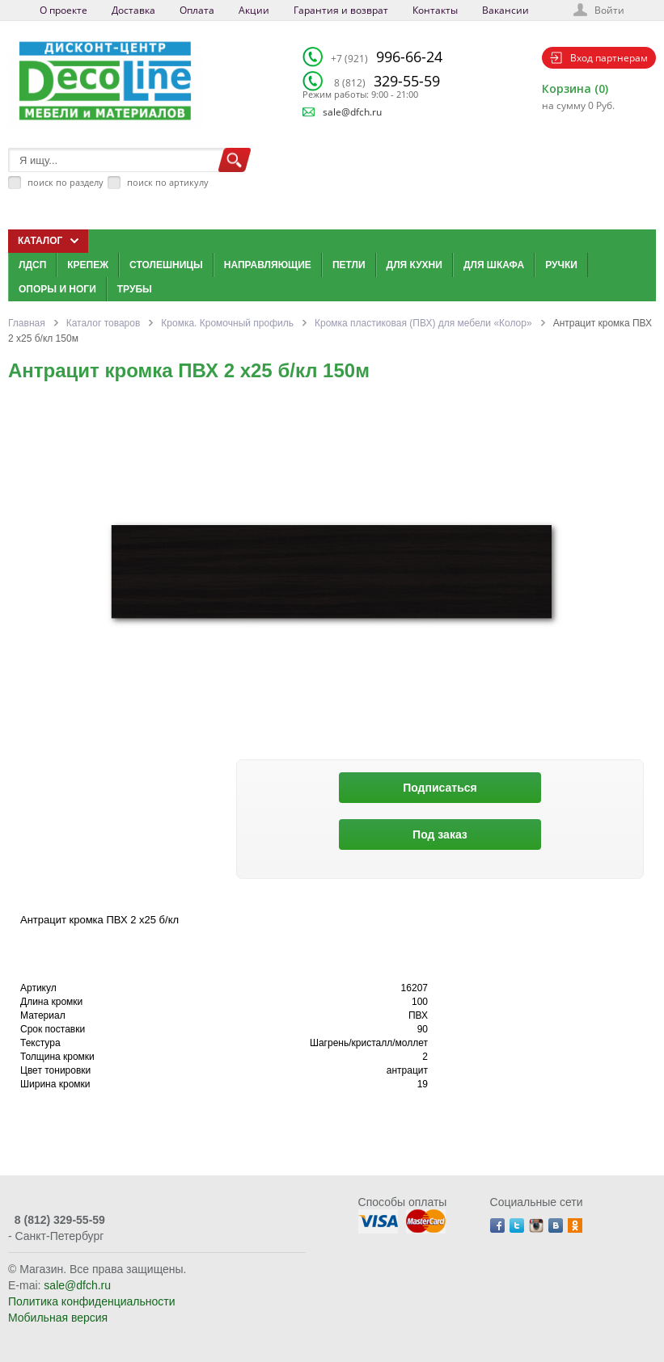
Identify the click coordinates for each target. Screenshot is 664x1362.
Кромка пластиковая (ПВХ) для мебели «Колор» (423, 323)
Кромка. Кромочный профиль (227, 323)
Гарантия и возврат (341, 10)
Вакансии (505, 10)
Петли (349, 265)
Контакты (435, 10)
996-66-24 (386, 56)
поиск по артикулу (168, 182)
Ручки (561, 265)
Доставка (133, 10)
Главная (26, 323)
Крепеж (87, 265)
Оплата (197, 10)
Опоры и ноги (57, 289)
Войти (609, 10)
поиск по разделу (65, 182)
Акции (254, 10)
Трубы (134, 289)
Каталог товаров (103, 323)
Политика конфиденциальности (92, 1301)
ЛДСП (32, 265)
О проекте (63, 10)
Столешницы (166, 265)
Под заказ (439, 834)
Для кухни (414, 265)
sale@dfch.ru (352, 112)
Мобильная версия (58, 1317)
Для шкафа (493, 265)
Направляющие (267, 265)
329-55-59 (387, 80)
